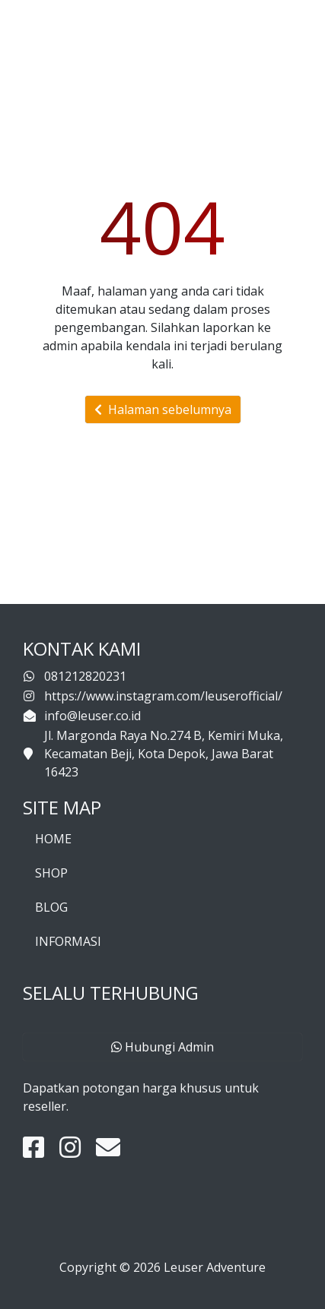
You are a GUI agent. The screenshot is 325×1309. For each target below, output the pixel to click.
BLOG (51, 907)
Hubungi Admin (162, 1047)
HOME (53, 838)
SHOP (51, 873)
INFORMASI (68, 941)
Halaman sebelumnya (162, 409)
